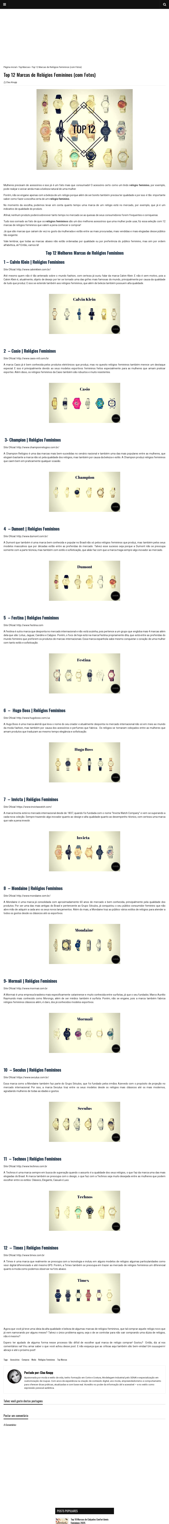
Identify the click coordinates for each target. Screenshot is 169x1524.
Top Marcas (24, 67)
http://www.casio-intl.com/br (33, 358)
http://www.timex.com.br (31, 1255)
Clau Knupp (11, 82)
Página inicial (10, 67)
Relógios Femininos (46, 1359)
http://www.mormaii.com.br (32, 988)
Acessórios (15, 1359)
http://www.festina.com (30, 625)
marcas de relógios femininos (102, 1328)
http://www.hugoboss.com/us (33, 717)
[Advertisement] (84, 34)
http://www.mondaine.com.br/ (34, 895)
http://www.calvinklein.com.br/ (34, 269)
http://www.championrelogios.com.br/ (38, 447)
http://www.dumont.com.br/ (32, 536)
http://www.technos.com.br (32, 1166)
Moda (34, 1359)
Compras (25, 1359)
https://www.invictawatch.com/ (34, 806)
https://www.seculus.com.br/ (33, 1077)
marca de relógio (111, 1342)
